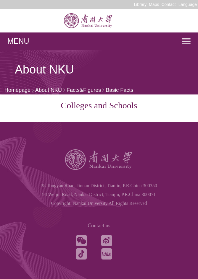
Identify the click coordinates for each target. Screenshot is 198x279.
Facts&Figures (84, 90)
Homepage (17, 90)
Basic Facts (119, 90)
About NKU (48, 90)
